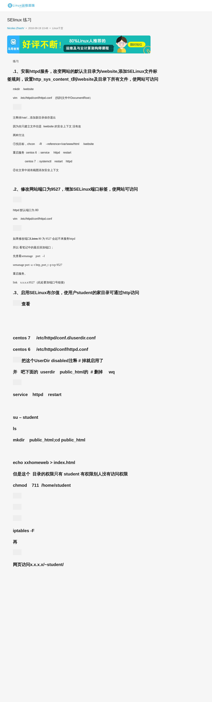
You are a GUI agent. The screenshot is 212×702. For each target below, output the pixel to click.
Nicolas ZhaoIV (15, 28)
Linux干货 (57, 28)
